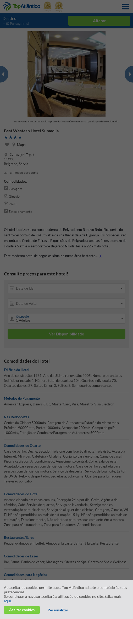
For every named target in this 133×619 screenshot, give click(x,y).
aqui (7, 601)
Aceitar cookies (22, 609)
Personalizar (58, 610)
